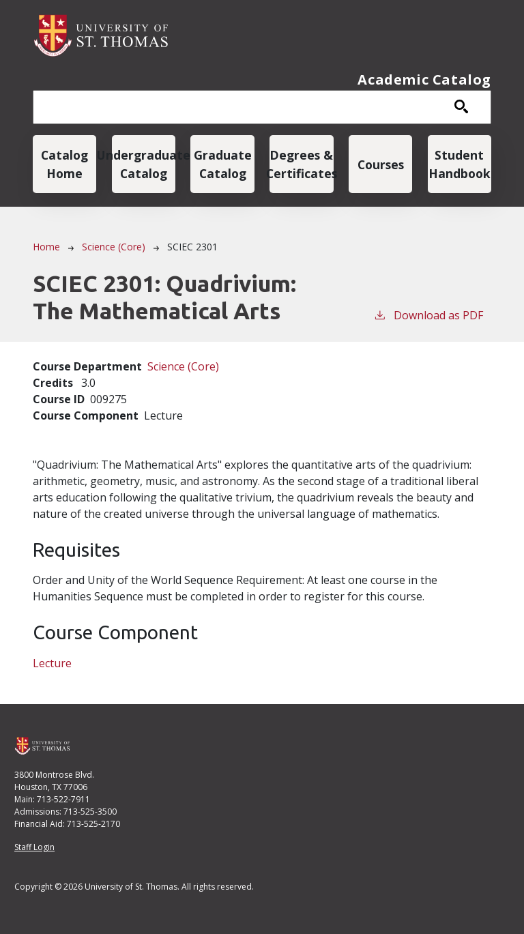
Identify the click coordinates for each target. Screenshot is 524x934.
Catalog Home (64, 164)
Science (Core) (113, 246)
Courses (381, 164)
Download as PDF (428, 315)
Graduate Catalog (223, 164)
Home (46, 246)
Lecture (52, 663)
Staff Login (34, 847)
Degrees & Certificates (301, 164)
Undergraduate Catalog (143, 164)
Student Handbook (459, 164)
